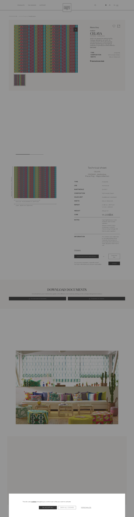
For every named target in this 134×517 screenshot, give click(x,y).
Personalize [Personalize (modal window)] (86, 507)
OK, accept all (47, 507)
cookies (33, 501)
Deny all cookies (67, 507)
